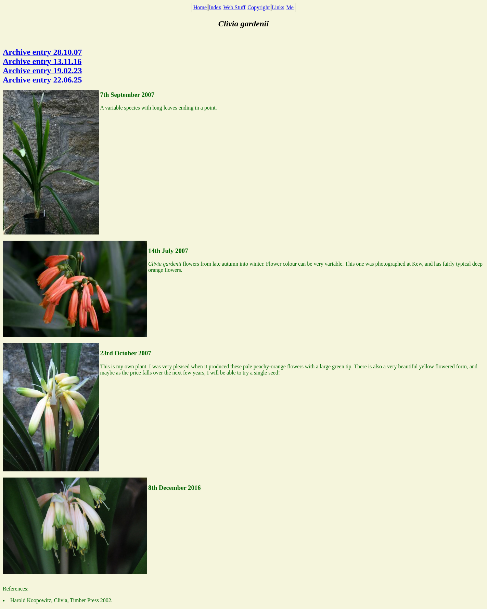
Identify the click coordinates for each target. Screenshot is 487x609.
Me (290, 7)
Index (215, 7)
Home (200, 7)
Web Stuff (234, 7)
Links (278, 7)
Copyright (258, 7)
